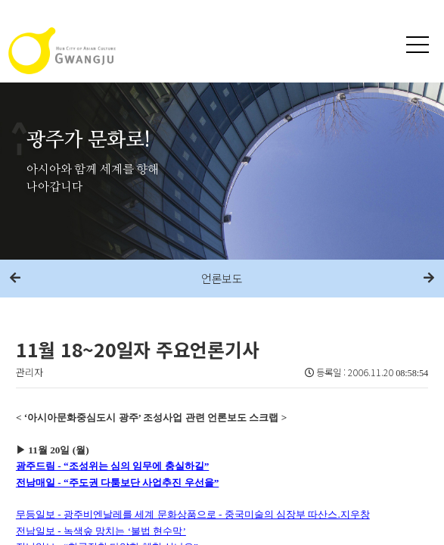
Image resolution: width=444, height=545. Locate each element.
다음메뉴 (429, 278)
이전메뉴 (15, 278)
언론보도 (222, 278)
